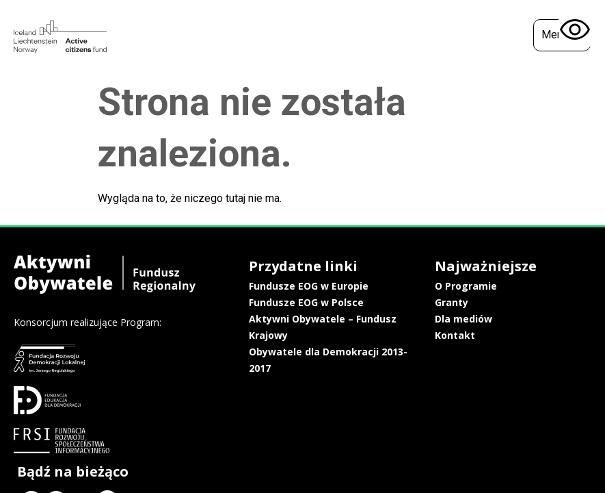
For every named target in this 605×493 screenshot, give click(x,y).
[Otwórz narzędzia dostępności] (575, 30)
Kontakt (375, 335)
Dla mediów (384, 318)
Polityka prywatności (507, 336)
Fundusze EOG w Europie (271, 285)
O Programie (386, 285)
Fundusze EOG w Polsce (268, 302)
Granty (372, 302)
